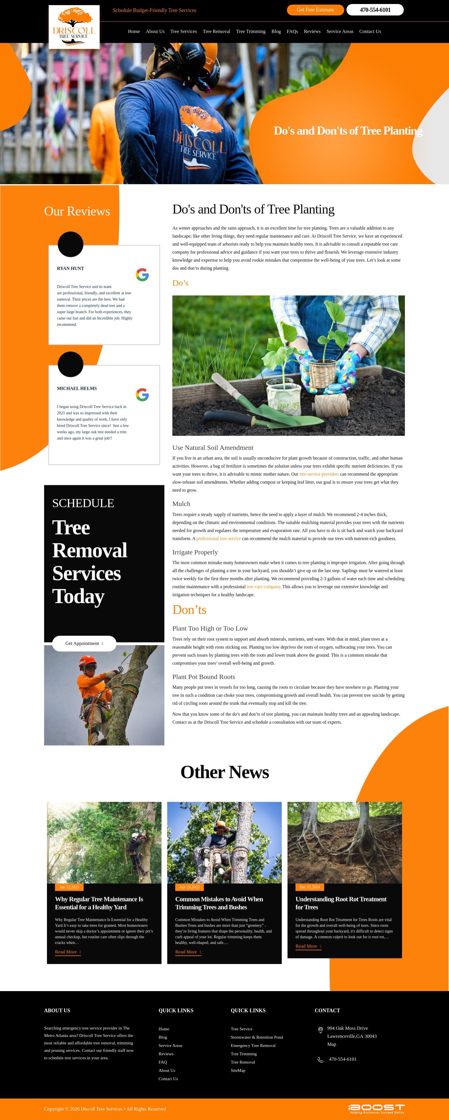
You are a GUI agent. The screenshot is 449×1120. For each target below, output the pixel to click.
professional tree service (218, 563)
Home (134, 31)
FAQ (163, 1062)
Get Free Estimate (315, 10)
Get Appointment (82, 668)
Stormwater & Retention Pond (257, 1037)
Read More (66, 976)
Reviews (312, 31)
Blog (276, 31)
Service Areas (339, 31)
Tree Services (183, 31)
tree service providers (318, 499)
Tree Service (242, 1029)
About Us (155, 31)
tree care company (263, 611)
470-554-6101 (375, 9)
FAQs (292, 31)
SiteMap (238, 1070)
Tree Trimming (251, 31)
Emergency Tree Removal (253, 1045)
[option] (104, 908)
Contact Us (370, 31)
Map (331, 1044)
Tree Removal (216, 31)
